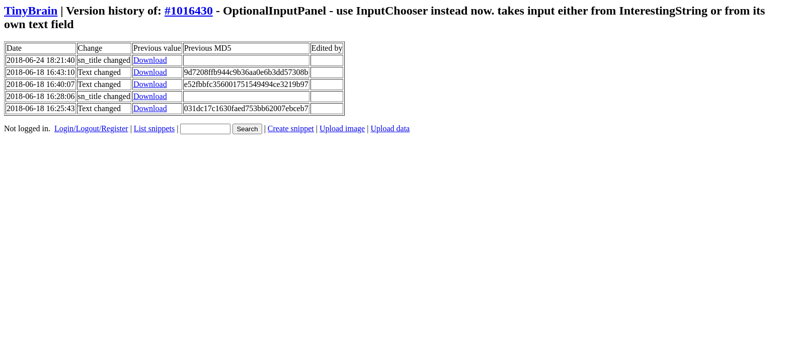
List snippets (154, 128)
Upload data (390, 128)
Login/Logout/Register (91, 128)
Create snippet (291, 128)
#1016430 (189, 10)
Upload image (342, 128)
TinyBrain (30, 10)
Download (150, 60)
